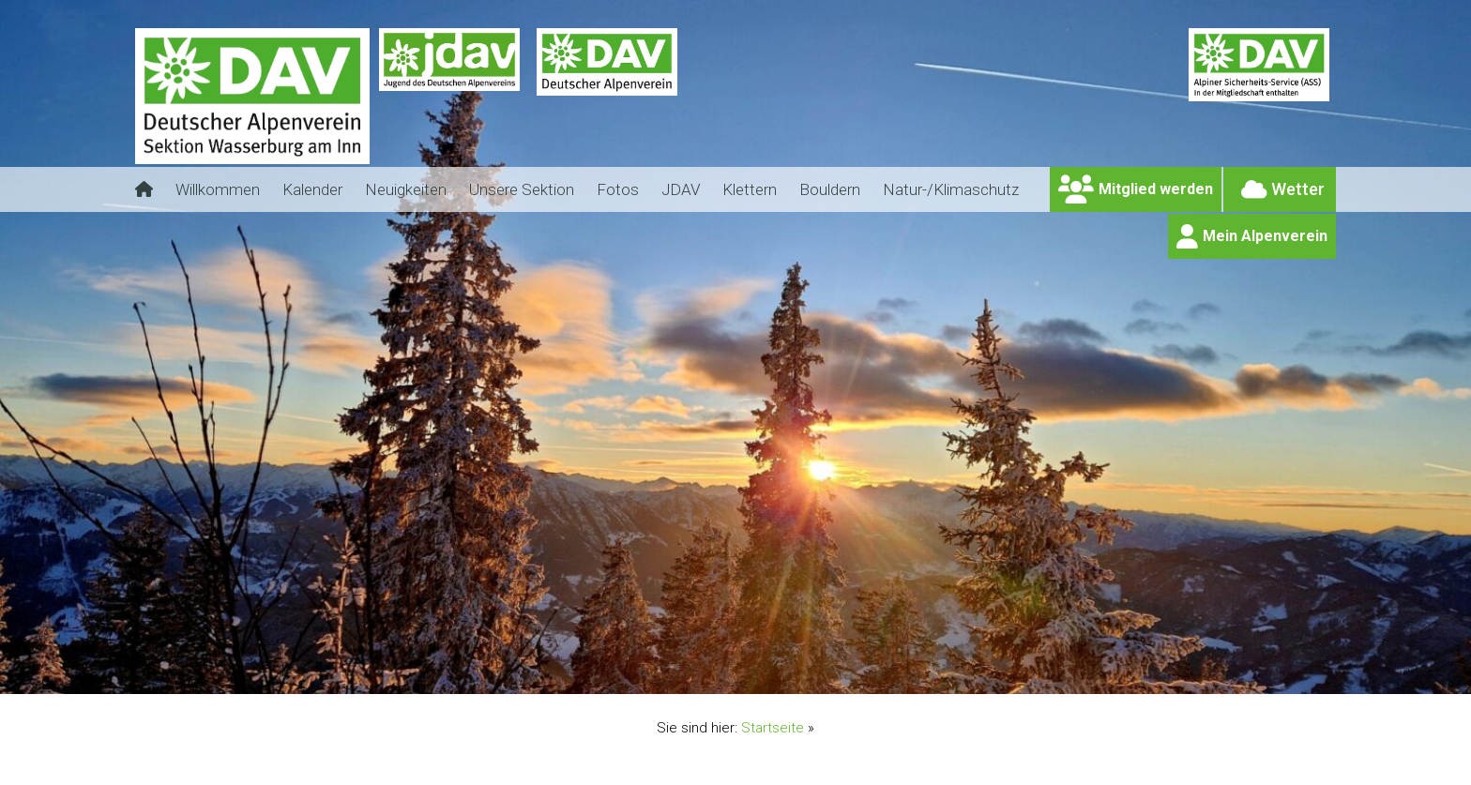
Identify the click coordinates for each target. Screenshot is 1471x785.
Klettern (749, 189)
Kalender (312, 189)
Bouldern (829, 189)
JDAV (680, 189)
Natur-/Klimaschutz (951, 189)
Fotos (618, 189)
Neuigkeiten (406, 189)
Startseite (772, 727)
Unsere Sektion (521, 189)
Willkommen (217, 189)
